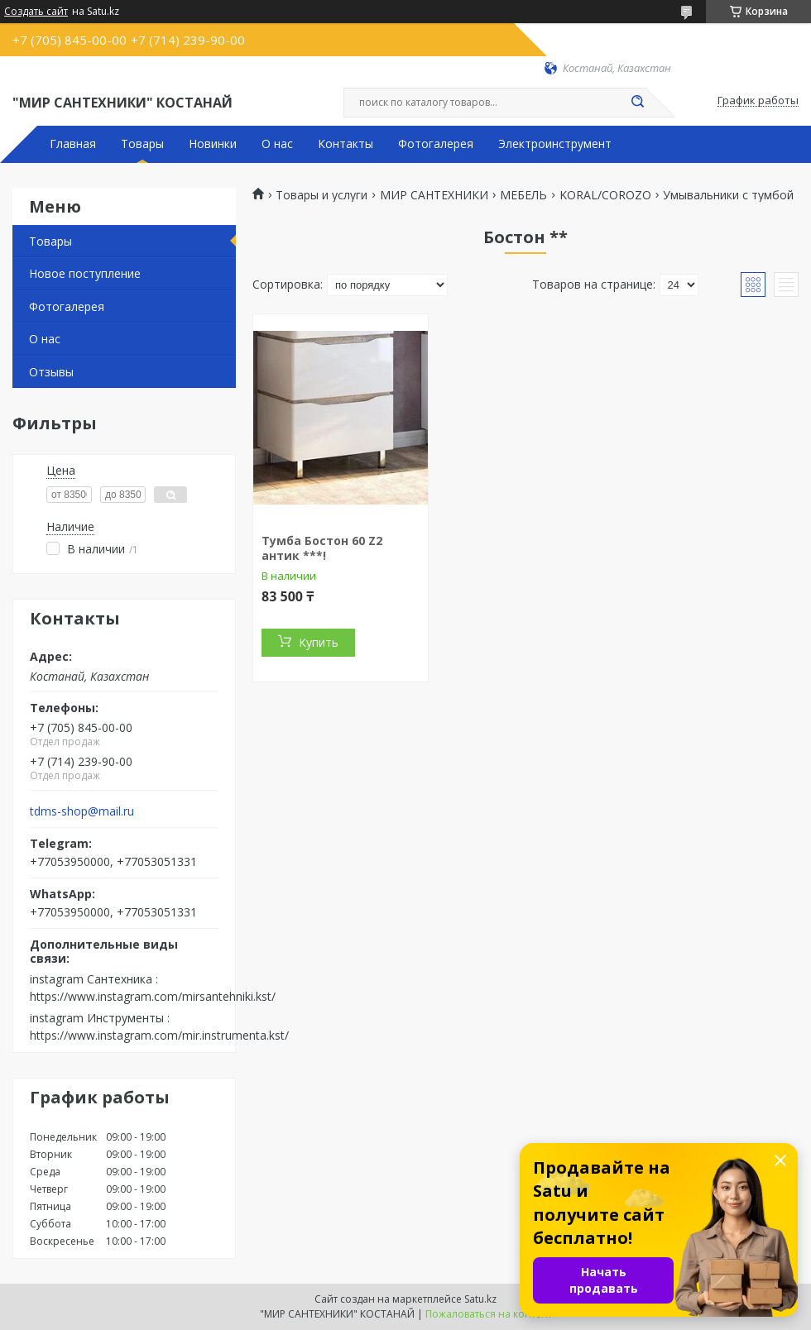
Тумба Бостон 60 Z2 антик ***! (322, 548)
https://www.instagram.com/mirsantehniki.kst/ (153, 996)
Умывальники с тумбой (728, 195)
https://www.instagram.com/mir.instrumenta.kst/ (159, 1035)
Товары (142, 144)
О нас (277, 144)
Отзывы (51, 372)
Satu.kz (480, 1299)
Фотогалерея (435, 144)
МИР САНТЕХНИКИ (434, 195)
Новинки (213, 144)
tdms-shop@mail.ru (82, 811)
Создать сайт (36, 11)
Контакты (345, 144)
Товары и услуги (321, 195)
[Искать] (637, 102)
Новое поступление (85, 273)
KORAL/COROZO (605, 195)
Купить (318, 642)
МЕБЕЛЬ (523, 195)
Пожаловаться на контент (488, 1314)
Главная (73, 144)
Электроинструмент (555, 144)
